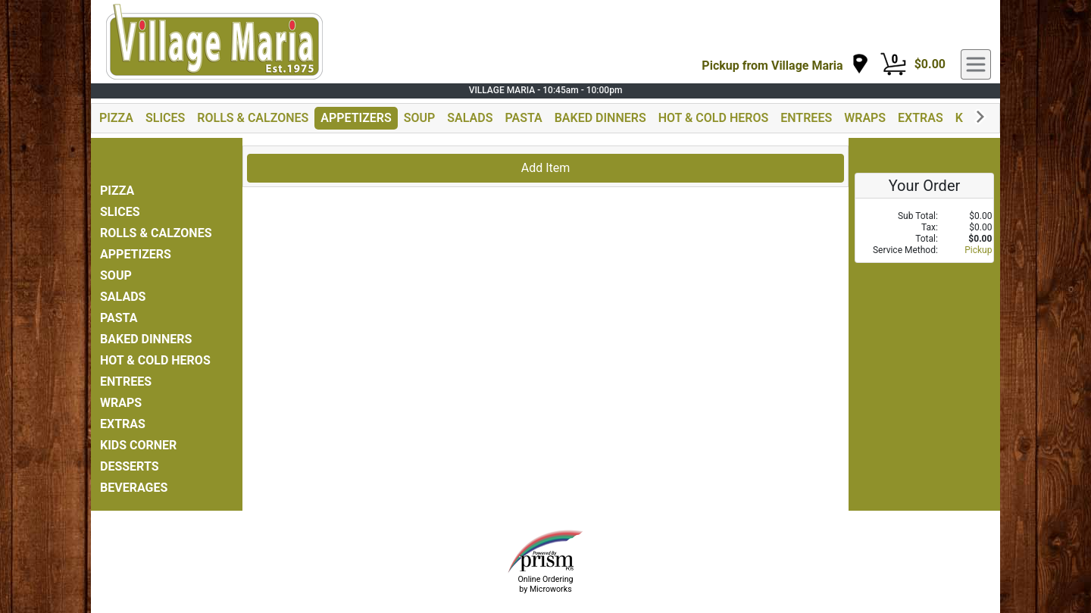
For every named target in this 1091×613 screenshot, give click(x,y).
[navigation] (785, 65)
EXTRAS (920, 118)
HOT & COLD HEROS (713, 118)
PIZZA (116, 118)
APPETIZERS (355, 118)
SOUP (420, 118)
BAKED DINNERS (600, 118)
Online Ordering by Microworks (545, 584)
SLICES (165, 118)
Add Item (546, 168)
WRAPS (865, 118)
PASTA (523, 118)
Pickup (978, 250)
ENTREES (806, 118)
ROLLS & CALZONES (252, 118)
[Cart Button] (893, 64)
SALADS (469, 118)
